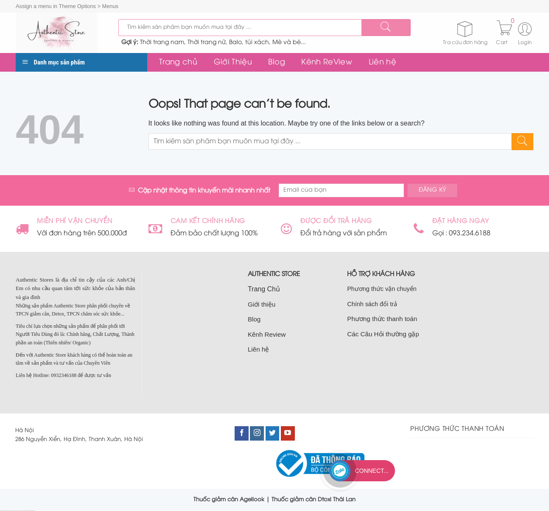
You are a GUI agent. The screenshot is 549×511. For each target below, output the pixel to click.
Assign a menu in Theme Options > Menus (67, 6)
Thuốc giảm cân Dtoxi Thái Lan (314, 499)
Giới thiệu (261, 304)
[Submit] (385, 28)
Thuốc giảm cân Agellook (228, 499)
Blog (276, 62)
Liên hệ (382, 62)
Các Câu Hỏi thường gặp (383, 334)
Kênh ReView (326, 62)
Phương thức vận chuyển (381, 288)
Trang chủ (178, 62)
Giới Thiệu (233, 62)
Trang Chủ (264, 289)
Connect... (371, 470)
